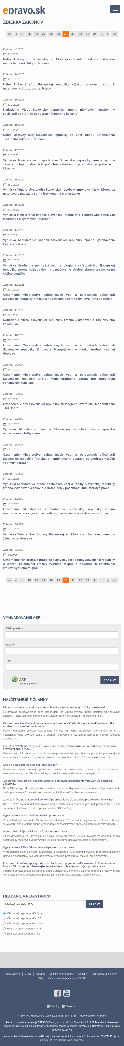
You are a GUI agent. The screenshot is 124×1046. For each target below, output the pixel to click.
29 (58, 33)
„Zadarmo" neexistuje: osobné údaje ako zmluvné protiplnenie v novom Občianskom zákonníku (58, 782)
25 (29, 33)
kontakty (82, 973)
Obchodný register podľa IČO (22, 918)
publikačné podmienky (105, 973)
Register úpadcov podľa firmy (22, 928)
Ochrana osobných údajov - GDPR (67, 978)
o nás (28, 973)
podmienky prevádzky (61, 973)
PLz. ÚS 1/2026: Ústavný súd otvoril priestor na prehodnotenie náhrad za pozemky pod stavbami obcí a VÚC (59, 747)
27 (43, 33)
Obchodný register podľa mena (23, 923)
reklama (40, 973)
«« (9, 33)
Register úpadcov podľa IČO (21, 933)
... (22, 33)
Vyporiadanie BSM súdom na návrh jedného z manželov (38, 847)
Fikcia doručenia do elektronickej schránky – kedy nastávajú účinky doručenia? (54, 707)
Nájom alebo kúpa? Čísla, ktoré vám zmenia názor (35, 831)
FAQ (40, 978)
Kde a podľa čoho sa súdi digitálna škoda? (30, 764)
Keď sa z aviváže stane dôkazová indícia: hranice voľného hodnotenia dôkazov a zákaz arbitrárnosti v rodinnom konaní (59, 725)
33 (87, 33)
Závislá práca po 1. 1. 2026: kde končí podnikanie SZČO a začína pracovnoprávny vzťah (58, 799)
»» (114, 33)
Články (54, 1006)
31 (73, 33)
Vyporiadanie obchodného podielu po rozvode (33, 815)
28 (51, 33)
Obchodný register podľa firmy (22, 913)
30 (65, 33)
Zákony (70, 1006)
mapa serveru (12, 973)
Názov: (10, 644)
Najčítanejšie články (25, 699)
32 (80, 33)
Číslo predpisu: (15, 628)
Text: (9, 660)
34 (95, 33)
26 (36, 33)
